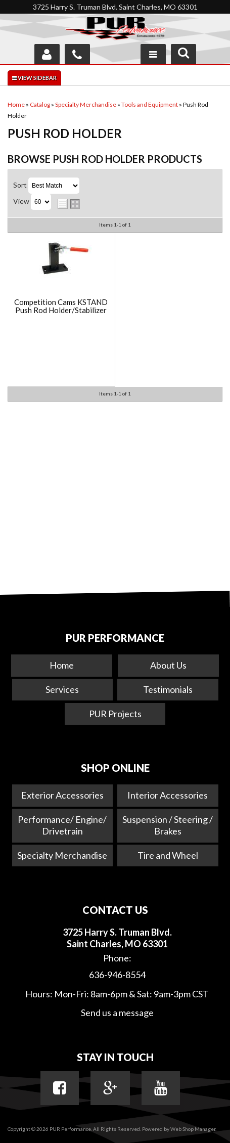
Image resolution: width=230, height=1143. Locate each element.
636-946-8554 (117, 974)
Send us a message (117, 1012)
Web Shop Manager (192, 1129)
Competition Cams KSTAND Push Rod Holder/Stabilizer (61, 306)
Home (62, 665)
